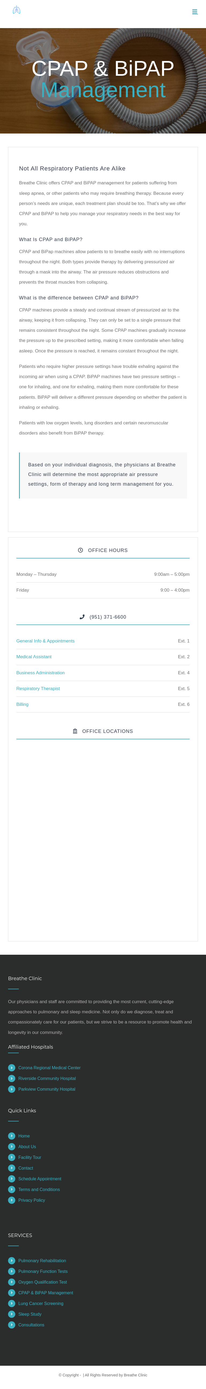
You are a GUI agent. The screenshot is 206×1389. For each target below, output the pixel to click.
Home (24, 1136)
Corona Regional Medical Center (49, 1067)
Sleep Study (29, 1314)
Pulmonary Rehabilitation (42, 1260)
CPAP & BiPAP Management (45, 1293)
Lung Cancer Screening (40, 1303)
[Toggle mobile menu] (195, 11)
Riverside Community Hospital (47, 1078)
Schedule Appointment (39, 1179)
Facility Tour (29, 1157)
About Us (27, 1146)
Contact (25, 1168)
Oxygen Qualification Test (42, 1282)
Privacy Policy (31, 1200)
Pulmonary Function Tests (43, 1271)
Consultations (31, 1325)
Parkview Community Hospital (46, 1089)
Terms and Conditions (39, 1189)
